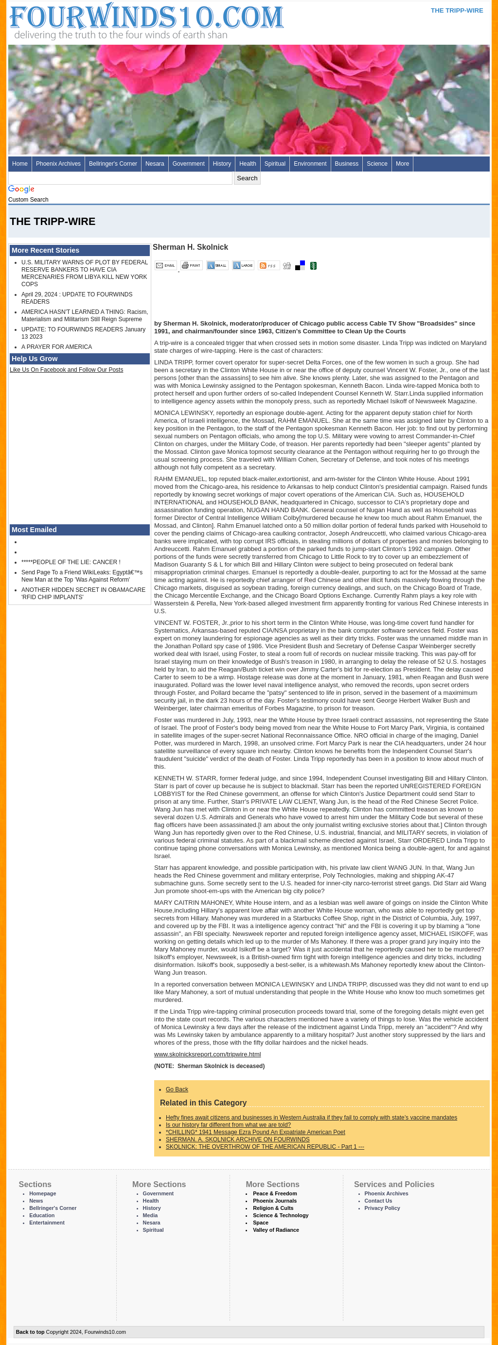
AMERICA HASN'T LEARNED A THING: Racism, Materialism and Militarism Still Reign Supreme (84, 316)
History (222, 163)
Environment (310, 163)
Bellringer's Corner (113, 163)
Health (247, 163)
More (402, 163)
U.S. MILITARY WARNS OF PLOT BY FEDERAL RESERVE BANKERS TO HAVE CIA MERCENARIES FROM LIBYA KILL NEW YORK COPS (84, 273)
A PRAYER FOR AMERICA (56, 347)
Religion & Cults (273, 1208)
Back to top (30, 1332)
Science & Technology (280, 1215)
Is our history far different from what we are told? (228, 1124)
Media (150, 1215)
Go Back (177, 1089)
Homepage (42, 1193)
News (36, 1201)
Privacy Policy (382, 1208)
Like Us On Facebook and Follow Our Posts (66, 369)
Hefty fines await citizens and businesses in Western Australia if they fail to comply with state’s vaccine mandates (311, 1117)
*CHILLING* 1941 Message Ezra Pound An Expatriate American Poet (255, 1132)
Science (377, 163)
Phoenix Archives (58, 163)
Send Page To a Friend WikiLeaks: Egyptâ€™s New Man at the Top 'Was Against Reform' (81, 576)
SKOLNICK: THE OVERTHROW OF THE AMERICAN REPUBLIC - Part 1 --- (265, 1146)
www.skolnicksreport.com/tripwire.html (207, 1054)
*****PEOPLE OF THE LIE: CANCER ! (71, 562)
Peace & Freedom (275, 1193)
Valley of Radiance (276, 1230)
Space (260, 1222)
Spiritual (275, 163)
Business (347, 163)
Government (189, 163)
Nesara (154, 163)
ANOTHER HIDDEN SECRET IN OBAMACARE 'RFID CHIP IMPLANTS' (83, 593)
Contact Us (378, 1201)
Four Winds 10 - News (105, 19)
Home (20, 163)
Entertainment (47, 1222)
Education (41, 1215)
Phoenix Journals (275, 1201)
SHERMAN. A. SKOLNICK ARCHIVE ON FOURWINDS (238, 1139)
